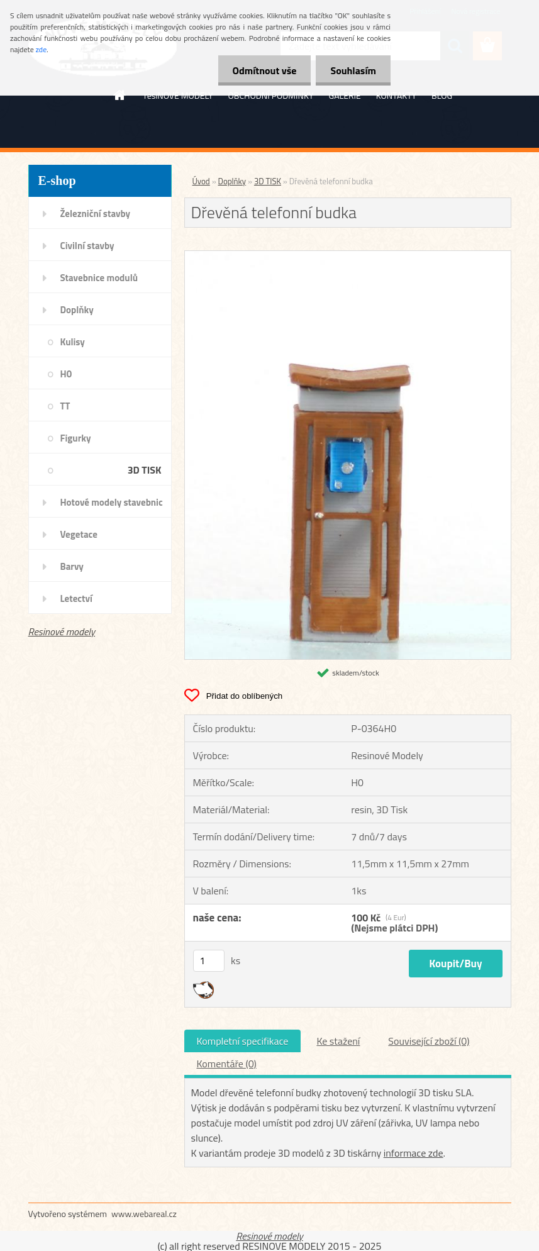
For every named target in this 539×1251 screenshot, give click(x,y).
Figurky (75, 438)
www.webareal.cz (144, 1213)
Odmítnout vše (261, 70)
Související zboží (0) (428, 1040)
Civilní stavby (87, 245)
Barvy (72, 566)
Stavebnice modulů (99, 277)
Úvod (201, 181)
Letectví (76, 598)
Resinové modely (62, 631)
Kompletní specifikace (243, 1040)
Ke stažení (338, 1040)
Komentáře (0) (227, 1063)
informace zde (413, 1152)
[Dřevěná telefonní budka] (348, 256)
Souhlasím (352, 70)
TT (65, 406)
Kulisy (72, 342)
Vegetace (78, 534)
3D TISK (145, 469)
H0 (66, 374)
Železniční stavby (95, 213)
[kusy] (209, 961)
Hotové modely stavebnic (111, 502)
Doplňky (77, 310)
